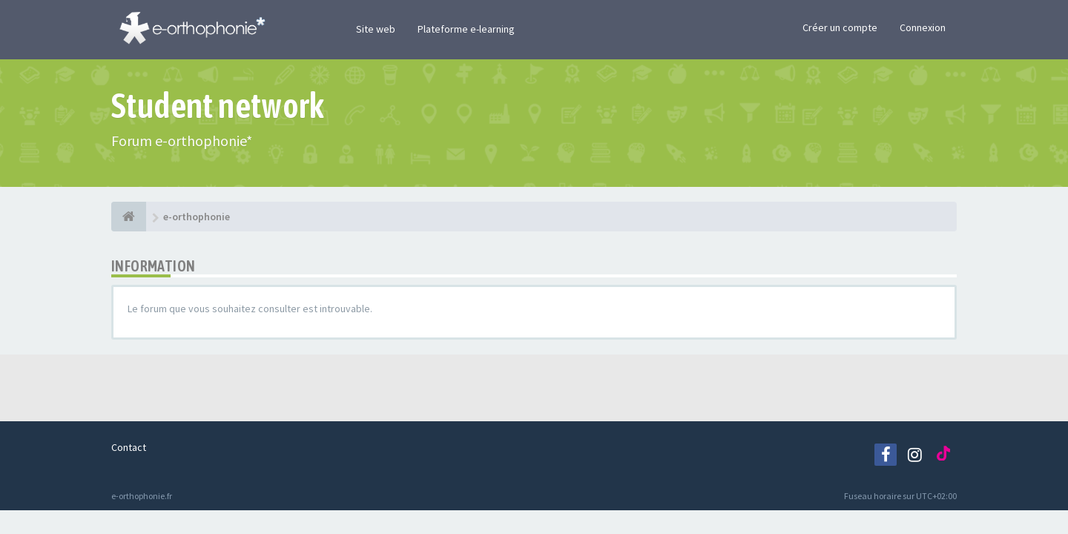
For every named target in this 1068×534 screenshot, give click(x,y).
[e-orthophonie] (128, 216)
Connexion (923, 27)
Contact (128, 447)
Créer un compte (839, 27)
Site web (375, 29)
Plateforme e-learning (466, 29)
